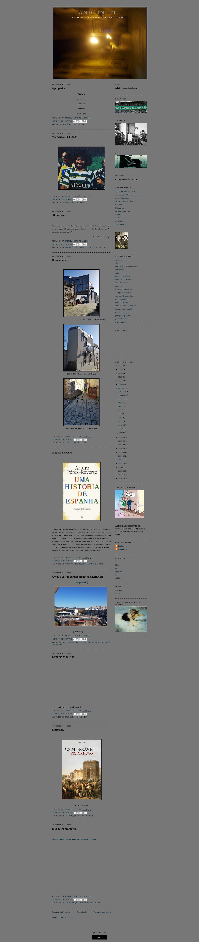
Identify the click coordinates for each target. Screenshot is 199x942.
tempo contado (120, 322)
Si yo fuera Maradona (64, 828)
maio (120, 417)
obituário (80, 202)
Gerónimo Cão (71, 247)
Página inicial (82, 912)
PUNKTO (119, 214)
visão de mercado (121, 283)
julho (120, 410)
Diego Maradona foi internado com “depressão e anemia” (74, 839)
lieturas (69, 816)
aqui (108, 237)
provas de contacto (122, 319)
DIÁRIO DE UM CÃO (124, 201)
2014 (120, 456)
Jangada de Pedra (62, 452)
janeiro (120, 432)
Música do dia (80, 717)
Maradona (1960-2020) (64, 136)
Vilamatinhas (120, 224)
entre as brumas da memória (126, 306)
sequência (81, 582)
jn (116, 575)
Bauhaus (69, 717)
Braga (68, 443)
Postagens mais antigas (102, 912)
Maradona (70, 202)
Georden (118, 205)
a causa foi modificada (123, 289)
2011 (120, 467)
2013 (120, 460)
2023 (120, 377)
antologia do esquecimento (125, 296)
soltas (101, 247)
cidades (75, 443)
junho (120, 414)
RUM (117, 218)
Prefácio (118, 590)
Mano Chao (70, 903)
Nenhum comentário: (63, 121)
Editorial (118, 593)
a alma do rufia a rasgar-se (125, 191)
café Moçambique (122, 299)
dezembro (122, 391)
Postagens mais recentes (61, 912)
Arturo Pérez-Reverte (76, 564)
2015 (120, 452)
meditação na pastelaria (124, 279)
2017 (120, 445)
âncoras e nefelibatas (123, 276)
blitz (117, 565)
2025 (120, 369)
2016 (120, 448)
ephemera (119, 260)
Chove (117, 263)
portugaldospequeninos (124, 315)
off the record (59, 215)
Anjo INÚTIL (99, 12)
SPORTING (119, 221)
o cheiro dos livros (122, 312)
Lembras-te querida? (64, 656)
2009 (120, 475)
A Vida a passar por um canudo (79, 642)
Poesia (81, 124)
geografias (57, 644)
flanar (83, 443)
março (120, 425)
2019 (120, 437)
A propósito (58, 88)
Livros (100, 564)
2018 (120, 441)
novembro (122, 395)
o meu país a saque (88, 247)
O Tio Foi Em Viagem (123, 211)
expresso (118, 572)
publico (118, 578)
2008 (120, 478)
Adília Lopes (70, 124)
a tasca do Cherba (122, 198)
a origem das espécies (123, 292)
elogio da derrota (121, 302)
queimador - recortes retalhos (126, 266)
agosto (120, 406)
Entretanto (58, 729)
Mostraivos (119, 208)
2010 (120, 471)
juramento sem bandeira (124, 309)
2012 (120, 463)
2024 (120, 373)
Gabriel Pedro (121, 546)
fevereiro (121, 429)
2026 (120, 366)
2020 (120, 388)
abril (120, 421)
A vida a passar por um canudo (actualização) (77, 576)
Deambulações (60, 260)
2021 (120, 384)
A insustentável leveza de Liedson (128, 195)
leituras (92, 564)
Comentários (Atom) (66, 917)
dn (116, 568)
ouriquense (119, 270)
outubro (121, 399)
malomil (118, 286)
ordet (117, 273)
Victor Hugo (88, 816)
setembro (121, 402)
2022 (120, 381)
